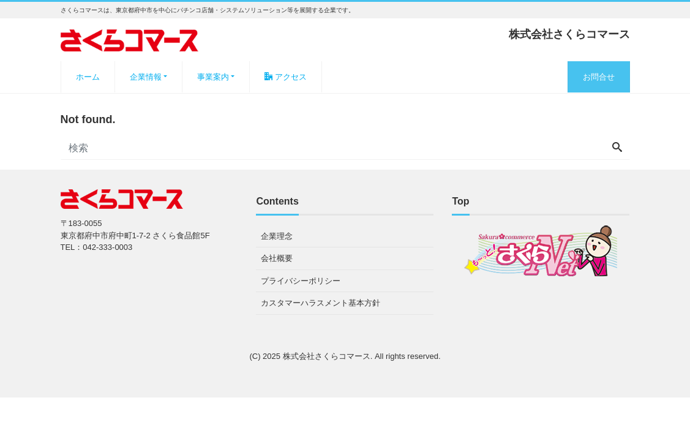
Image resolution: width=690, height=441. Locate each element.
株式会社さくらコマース (326, 356)
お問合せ (599, 76)
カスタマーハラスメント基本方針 (320, 302)
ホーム (88, 76)
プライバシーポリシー (300, 280)
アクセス (285, 76)
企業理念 (277, 236)
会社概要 (277, 258)
